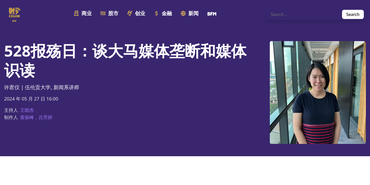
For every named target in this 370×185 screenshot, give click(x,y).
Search (352, 14)
